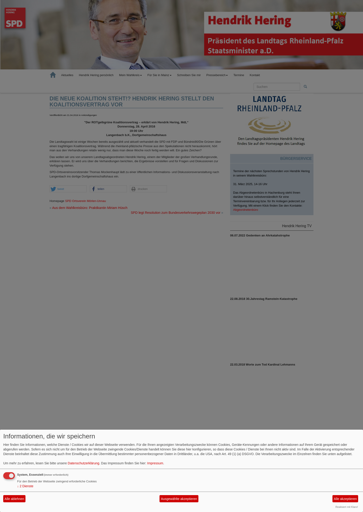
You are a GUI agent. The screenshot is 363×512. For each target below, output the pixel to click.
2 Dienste (25, 486)
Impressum (155, 463)
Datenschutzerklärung (83, 463)
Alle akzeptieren (345, 499)
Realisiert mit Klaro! (346, 507)
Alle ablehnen (14, 499)
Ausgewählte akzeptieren (179, 499)
